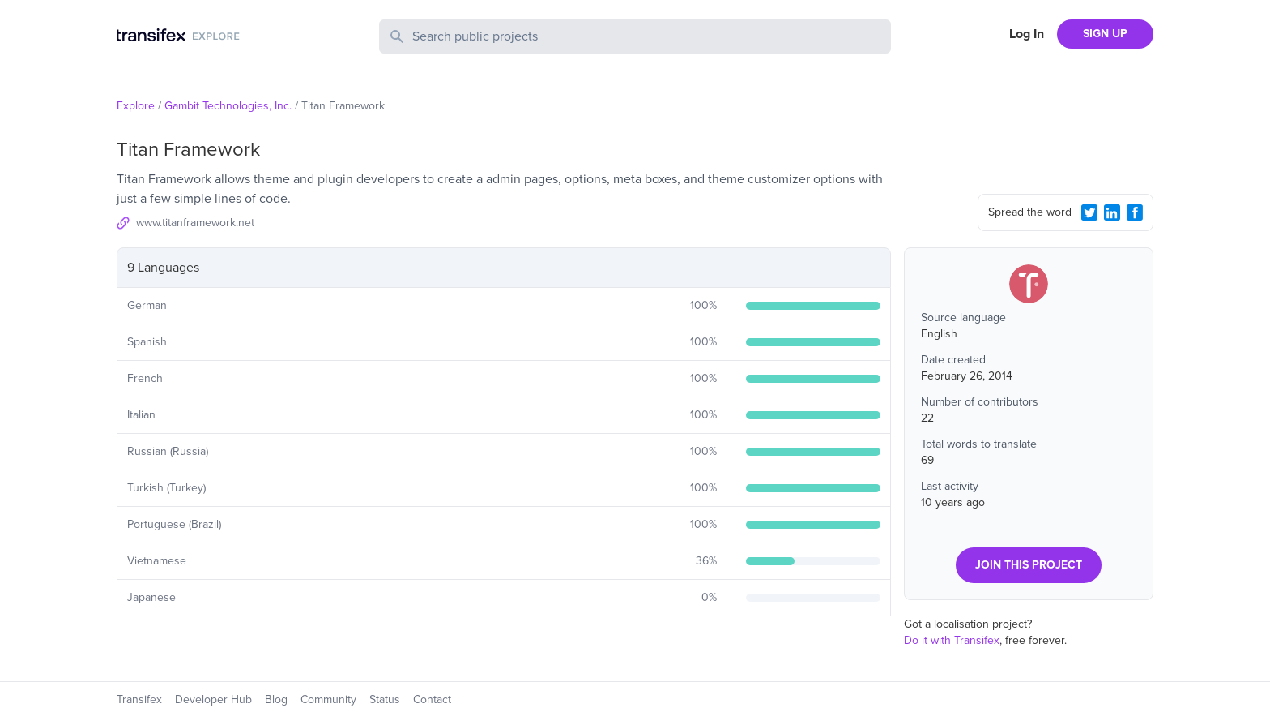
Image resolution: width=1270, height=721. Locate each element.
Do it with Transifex (951, 640)
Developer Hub (213, 699)
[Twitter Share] (1089, 212)
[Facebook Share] (1134, 212)
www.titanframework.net (195, 223)
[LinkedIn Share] (1112, 212)
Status (384, 699)
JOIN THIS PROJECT (1028, 565)
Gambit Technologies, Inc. (228, 106)
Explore (136, 106)
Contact (432, 699)
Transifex (139, 699)
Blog (276, 699)
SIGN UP (1105, 34)
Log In (1026, 34)
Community (328, 699)
